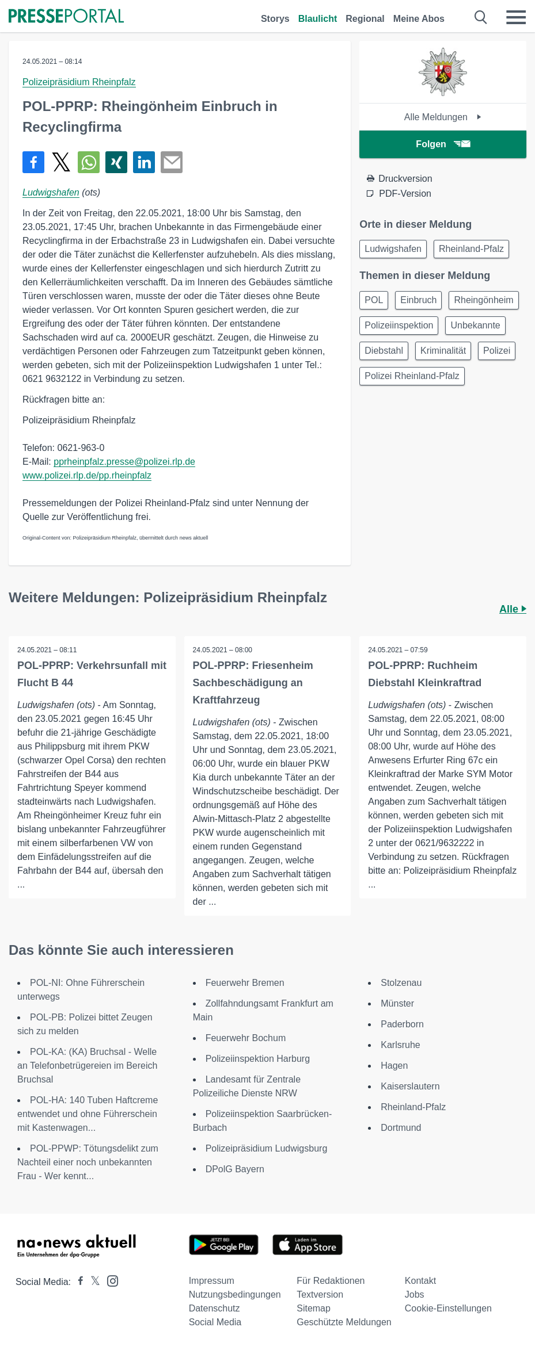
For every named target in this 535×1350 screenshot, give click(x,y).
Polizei (496, 350)
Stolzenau (401, 983)
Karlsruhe (400, 1045)
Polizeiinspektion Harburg (258, 1059)
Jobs (414, 1294)
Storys (275, 19)
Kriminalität (443, 350)
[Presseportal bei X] (92, 1282)
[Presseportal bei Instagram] (109, 1280)
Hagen (394, 1065)
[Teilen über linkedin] (144, 162)
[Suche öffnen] (481, 17)
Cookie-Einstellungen (448, 1308)
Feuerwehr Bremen (245, 983)
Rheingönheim (483, 300)
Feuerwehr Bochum (246, 1038)
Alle (512, 609)
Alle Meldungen (443, 117)
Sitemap (314, 1308)
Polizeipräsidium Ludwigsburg (267, 1148)
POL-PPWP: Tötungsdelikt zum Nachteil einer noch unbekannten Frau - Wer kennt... (87, 1162)
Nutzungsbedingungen (235, 1294)
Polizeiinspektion (399, 325)
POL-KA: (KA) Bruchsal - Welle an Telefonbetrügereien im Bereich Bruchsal (87, 1065)
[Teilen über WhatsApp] (89, 162)
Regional (365, 19)
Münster (397, 1003)
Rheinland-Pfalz (471, 249)
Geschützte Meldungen (344, 1322)
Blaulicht (317, 19)
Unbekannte (475, 325)
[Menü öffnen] (516, 17)
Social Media (215, 1322)
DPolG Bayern (235, 1169)
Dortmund (401, 1128)
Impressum (211, 1281)
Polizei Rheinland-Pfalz (412, 376)
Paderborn (402, 1024)
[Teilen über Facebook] (33, 162)
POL (374, 300)
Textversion (320, 1294)
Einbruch (418, 300)
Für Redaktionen (331, 1281)
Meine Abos (419, 19)
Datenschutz (214, 1308)
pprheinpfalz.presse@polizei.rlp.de (124, 461)
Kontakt (420, 1281)
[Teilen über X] (61, 162)
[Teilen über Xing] (116, 162)
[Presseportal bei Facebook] (77, 1282)
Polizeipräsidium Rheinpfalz (79, 82)
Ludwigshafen (50, 192)
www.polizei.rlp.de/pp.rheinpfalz (86, 475)
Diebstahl (384, 350)
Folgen (442, 144)
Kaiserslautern (410, 1086)
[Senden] (172, 162)
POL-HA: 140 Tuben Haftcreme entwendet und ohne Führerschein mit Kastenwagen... (87, 1114)
